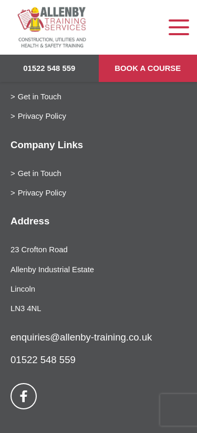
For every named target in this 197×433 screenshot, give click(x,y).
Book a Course (148, 68)
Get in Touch (39, 96)
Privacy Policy (42, 116)
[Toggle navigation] (179, 27)
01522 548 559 (49, 68)
